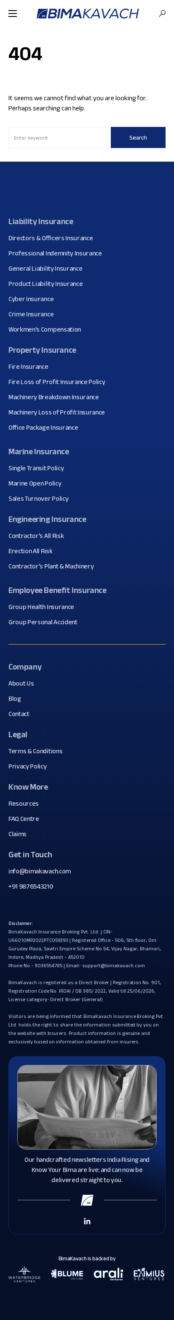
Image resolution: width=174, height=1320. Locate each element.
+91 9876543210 (30, 886)
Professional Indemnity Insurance (58, 253)
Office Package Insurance (46, 428)
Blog (17, 699)
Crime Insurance (34, 314)
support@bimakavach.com (113, 965)
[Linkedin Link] (87, 1221)
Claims (20, 834)
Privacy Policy (30, 766)
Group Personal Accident (46, 622)
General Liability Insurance (48, 268)
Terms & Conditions (38, 751)
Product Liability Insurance (48, 284)
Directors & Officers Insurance (53, 238)
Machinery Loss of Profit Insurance (59, 412)
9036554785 (49, 965)
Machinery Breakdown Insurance (56, 397)
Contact (22, 714)
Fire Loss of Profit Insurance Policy (59, 382)
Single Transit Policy (39, 468)
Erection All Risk (33, 551)
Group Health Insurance (44, 607)
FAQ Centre (27, 819)
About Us (24, 683)
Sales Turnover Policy (41, 499)
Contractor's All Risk (39, 536)
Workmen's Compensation (47, 329)
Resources (26, 804)
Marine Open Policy (37, 483)
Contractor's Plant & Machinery (54, 566)
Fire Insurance (31, 367)
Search (138, 137)
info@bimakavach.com (39, 871)
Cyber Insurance (34, 299)
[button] (12, 13)
